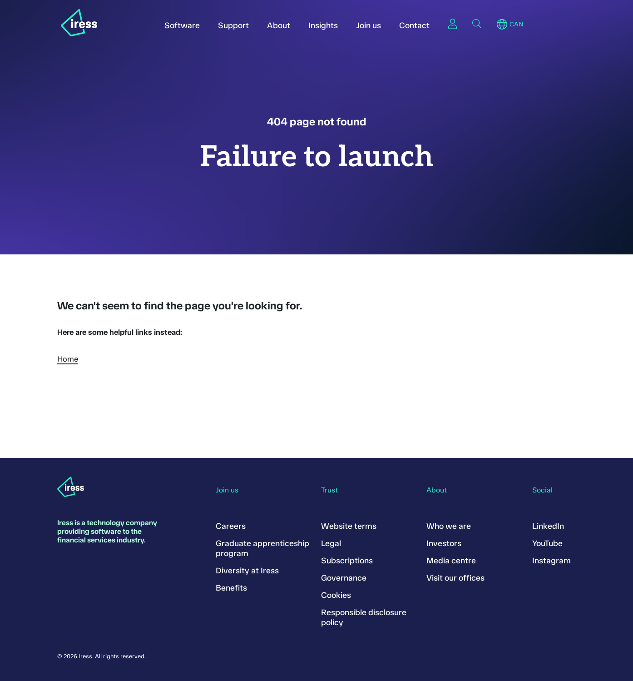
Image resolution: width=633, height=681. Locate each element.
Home (67, 358)
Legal (331, 543)
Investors (443, 543)
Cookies (336, 595)
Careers (231, 526)
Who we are (448, 526)
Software (182, 25)
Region (502, 24)
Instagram (551, 561)
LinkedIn (548, 526)
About (278, 25)
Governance (343, 578)
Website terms (348, 526)
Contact (414, 25)
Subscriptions (347, 561)
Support (233, 25)
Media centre (451, 561)
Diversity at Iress (247, 571)
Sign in (452, 23)
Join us (368, 25)
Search (476, 23)
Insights (323, 25)
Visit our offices (455, 578)
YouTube (547, 543)
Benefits (231, 588)
